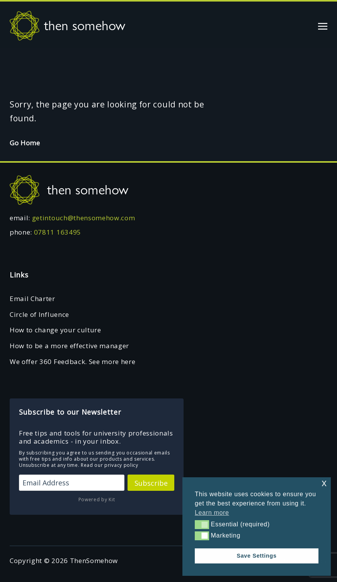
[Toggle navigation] (322, 25)
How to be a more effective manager (69, 345)
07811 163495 (57, 232)
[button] (202, 524)
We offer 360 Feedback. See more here (72, 361)
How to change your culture (55, 329)
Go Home (25, 142)
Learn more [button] (212, 512)
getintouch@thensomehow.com (83, 217)
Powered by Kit (96, 499)
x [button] (324, 483)
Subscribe (151, 483)
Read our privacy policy (109, 465)
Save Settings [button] (256, 556)
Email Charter (32, 298)
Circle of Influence (39, 314)
